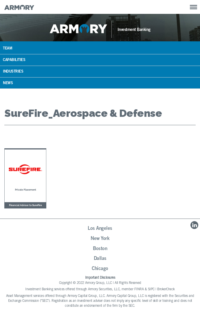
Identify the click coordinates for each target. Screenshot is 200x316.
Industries (13, 72)
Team (7, 49)
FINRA (139, 289)
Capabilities (14, 60)
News (8, 83)
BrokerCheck (166, 289)
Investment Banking (134, 30)
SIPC (151, 289)
